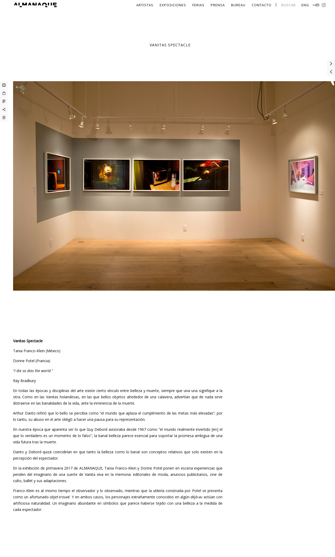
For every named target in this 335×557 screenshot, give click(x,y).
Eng (305, 5)
